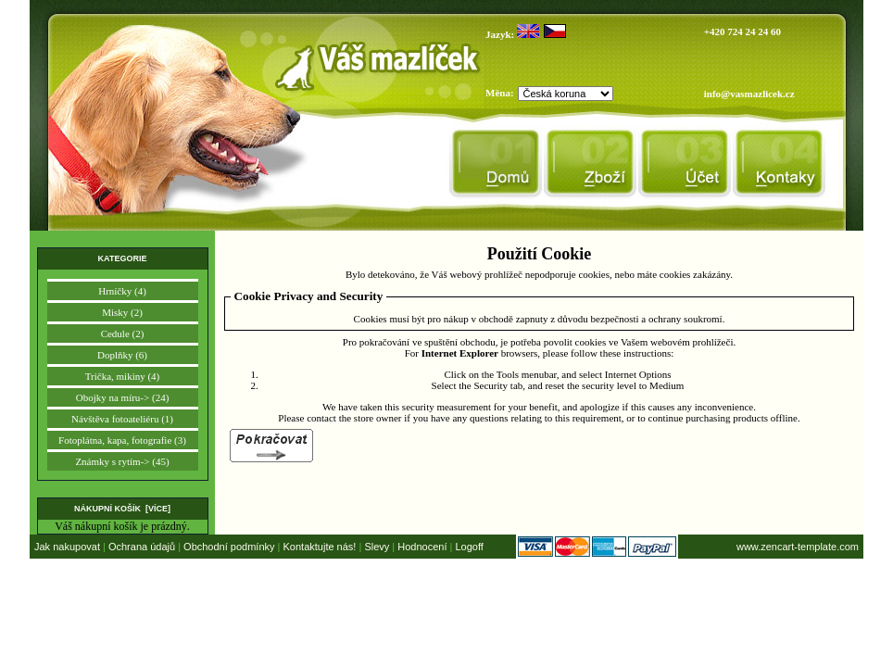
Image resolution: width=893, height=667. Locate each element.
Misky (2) (122, 312)
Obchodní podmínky (228, 546)
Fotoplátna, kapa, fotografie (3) (122, 440)
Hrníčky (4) (122, 290)
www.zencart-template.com (797, 546)
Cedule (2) (123, 333)
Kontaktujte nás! (320, 546)
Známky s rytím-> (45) (122, 461)
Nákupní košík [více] (122, 508)
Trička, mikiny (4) (122, 376)
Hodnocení (421, 546)
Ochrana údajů (141, 546)
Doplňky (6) (122, 354)
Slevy (376, 546)
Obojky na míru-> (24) (123, 397)
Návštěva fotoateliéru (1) (122, 418)
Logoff (469, 546)
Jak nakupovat (67, 546)
